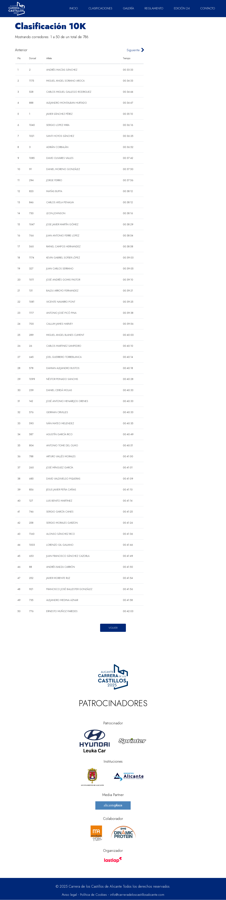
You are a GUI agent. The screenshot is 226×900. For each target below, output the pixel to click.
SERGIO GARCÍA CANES (59, 511)
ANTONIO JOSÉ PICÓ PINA (61, 313)
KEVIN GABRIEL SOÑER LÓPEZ (63, 257)
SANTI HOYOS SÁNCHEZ (60, 136)
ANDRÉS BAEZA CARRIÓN (60, 567)
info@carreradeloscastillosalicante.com (139, 894)
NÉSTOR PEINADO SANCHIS (62, 379)
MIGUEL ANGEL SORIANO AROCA (65, 80)
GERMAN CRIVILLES (57, 412)
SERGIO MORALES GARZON (62, 522)
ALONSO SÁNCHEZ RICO (60, 534)
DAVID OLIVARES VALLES (59, 158)
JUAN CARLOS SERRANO (59, 268)
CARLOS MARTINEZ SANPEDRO (63, 346)
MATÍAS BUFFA (54, 191)
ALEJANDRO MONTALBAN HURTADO (66, 103)
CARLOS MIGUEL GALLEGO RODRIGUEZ (68, 92)
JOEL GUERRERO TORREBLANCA (64, 357)
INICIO (74, 8)
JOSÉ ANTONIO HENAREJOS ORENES (67, 401)
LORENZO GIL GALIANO (59, 545)
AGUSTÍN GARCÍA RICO (59, 434)
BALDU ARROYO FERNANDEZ (62, 290)
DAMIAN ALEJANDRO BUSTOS (62, 368)
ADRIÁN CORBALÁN (57, 147)
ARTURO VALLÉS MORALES (61, 456)
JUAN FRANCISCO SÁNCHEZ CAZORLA (68, 556)
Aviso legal (67, 894)
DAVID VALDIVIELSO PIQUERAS (63, 478)
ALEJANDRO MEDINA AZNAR (62, 600)
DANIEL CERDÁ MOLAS (59, 390)
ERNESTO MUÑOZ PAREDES (62, 611)
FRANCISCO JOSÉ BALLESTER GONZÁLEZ (69, 589)
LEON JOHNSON (55, 213)
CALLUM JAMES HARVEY (59, 324)
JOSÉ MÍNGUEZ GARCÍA (59, 467)
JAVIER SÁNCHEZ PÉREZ (59, 114)
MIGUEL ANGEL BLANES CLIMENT (65, 335)
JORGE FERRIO (54, 180)
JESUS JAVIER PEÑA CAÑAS (61, 489)
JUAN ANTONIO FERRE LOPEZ (62, 235)
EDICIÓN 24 (182, 8)
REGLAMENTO (154, 8)
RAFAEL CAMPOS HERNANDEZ (63, 246)
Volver (113, 628)
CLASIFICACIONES (100, 8)
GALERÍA (128, 8)
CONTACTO (207, 8)
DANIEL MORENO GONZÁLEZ (63, 169)
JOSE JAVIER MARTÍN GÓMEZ (62, 224)
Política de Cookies (92, 894)
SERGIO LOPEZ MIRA (57, 125)
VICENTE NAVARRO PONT (60, 301)
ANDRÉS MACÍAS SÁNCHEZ (61, 69)
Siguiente (132, 50)
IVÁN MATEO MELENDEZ (60, 423)
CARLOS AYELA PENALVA (60, 202)
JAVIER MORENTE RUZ (58, 578)
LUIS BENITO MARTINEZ (59, 500)
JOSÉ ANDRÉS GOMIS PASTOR (63, 279)
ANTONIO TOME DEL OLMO (62, 445)
